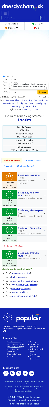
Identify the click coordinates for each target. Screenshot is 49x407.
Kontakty (33, 342)
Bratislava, (27, 109)
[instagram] (18, 373)
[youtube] (31, 373)
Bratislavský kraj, (13, 100)
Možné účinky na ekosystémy (12, 350)
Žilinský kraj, (22, 103)
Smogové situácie (32, 160)
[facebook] (6, 373)
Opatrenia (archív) (25, 166)
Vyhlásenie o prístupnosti (34, 345)
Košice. (36, 109)
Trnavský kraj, (27, 100)
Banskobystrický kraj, (37, 103)
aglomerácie (17, 273)
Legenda (42, 92)
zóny (28, 273)
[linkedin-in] (12, 373)
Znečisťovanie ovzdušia (15, 342)
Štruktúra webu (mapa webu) (35, 357)
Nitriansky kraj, (9, 103)
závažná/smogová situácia (23, 296)
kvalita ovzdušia (18, 277)
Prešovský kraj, (18, 106)
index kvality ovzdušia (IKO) (24, 281)
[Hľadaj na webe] (20, 18)
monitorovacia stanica (21, 288)
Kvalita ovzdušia (12, 160)
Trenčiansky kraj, (41, 100)
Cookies (33, 354)
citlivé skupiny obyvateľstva (24, 284)
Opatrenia (8, 166)
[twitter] (25, 373)
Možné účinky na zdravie (15, 346)
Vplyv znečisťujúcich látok (15, 344)
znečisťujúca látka (19, 292)
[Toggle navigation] (5, 13)
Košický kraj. (31, 106)
